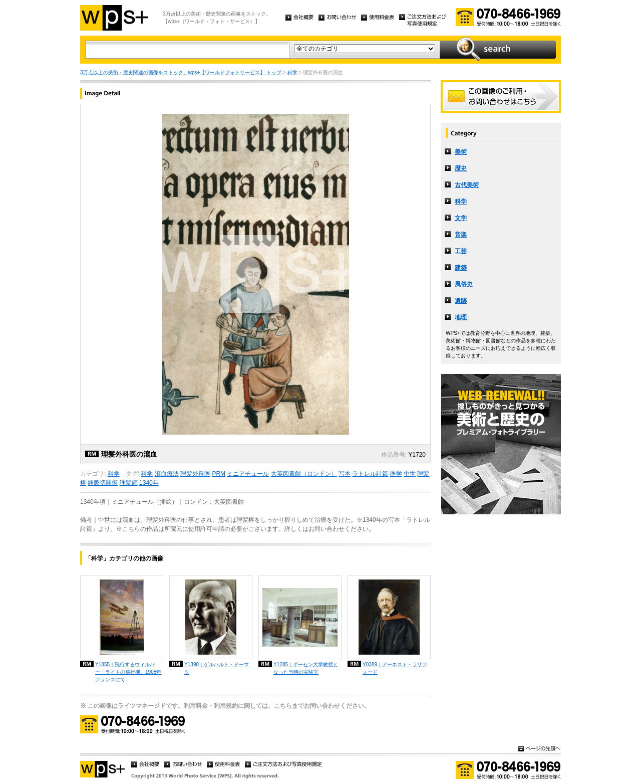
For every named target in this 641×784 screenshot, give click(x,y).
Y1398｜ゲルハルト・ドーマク (216, 668)
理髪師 (129, 482)
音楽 (461, 234)
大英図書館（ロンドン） (304, 473)
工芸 (461, 251)
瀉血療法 (167, 473)
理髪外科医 (195, 473)
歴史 (461, 168)
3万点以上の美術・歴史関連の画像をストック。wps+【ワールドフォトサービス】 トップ (180, 72)
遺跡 (461, 300)
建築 (461, 267)
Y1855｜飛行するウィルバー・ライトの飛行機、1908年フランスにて (128, 672)
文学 (461, 218)
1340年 (149, 482)
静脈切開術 (103, 482)
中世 (410, 473)
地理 (461, 317)
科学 (292, 72)
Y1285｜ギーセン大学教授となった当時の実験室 (305, 668)
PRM (218, 473)
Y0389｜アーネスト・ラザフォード (395, 668)
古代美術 (467, 184)
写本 (345, 473)
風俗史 (464, 284)
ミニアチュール (248, 473)
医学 (396, 473)
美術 (461, 151)
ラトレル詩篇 (370, 473)
